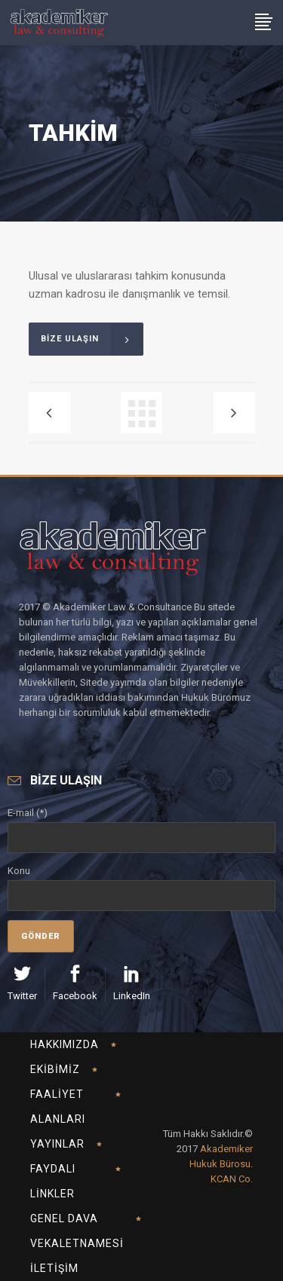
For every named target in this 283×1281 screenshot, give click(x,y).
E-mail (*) (141, 825)
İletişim (54, 1268)
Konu (141, 883)
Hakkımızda (64, 1044)
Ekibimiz (55, 1069)
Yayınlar (57, 1144)
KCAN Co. (232, 1179)
